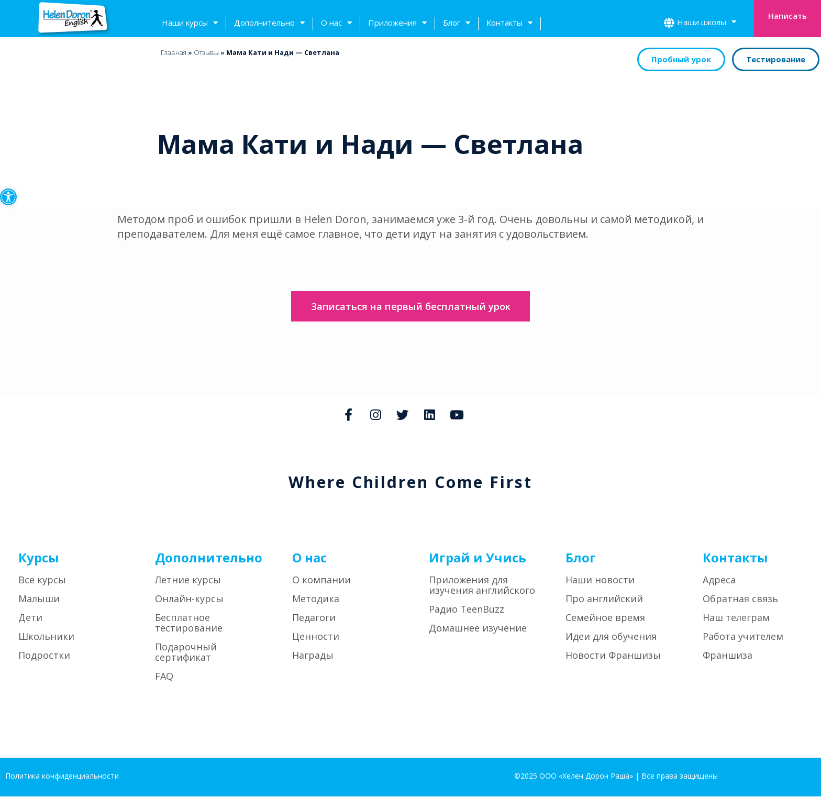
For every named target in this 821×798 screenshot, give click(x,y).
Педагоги (314, 619)
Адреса (719, 581)
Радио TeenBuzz (466, 610)
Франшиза (727, 656)
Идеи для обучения (611, 638)
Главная (173, 52)
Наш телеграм (736, 619)
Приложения (397, 23)
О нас (336, 23)
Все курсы (42, 581)
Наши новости (600, 581)
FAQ (164, 677)
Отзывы (206, 52)
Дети (30, 619)
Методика (315, 600)
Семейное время (605, 619)
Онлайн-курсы (189, 600)
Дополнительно (269, 23)
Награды (313, 656)
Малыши (39, 600)
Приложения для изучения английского (482, 586)
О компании (321, 581)
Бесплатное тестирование (189, 624)
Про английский (604, 600)
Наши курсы (190, 23)
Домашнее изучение (478, 629)
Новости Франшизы (613, 656)
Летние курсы (188, 581)
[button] (8, 197)
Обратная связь (740, 600)
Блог (456, 23)
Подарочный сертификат (186, 653)
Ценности (315, 638)
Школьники (46, 638)
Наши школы (706, 23)
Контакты (509, 23)
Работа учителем (743, 638)
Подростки (44, 656)
